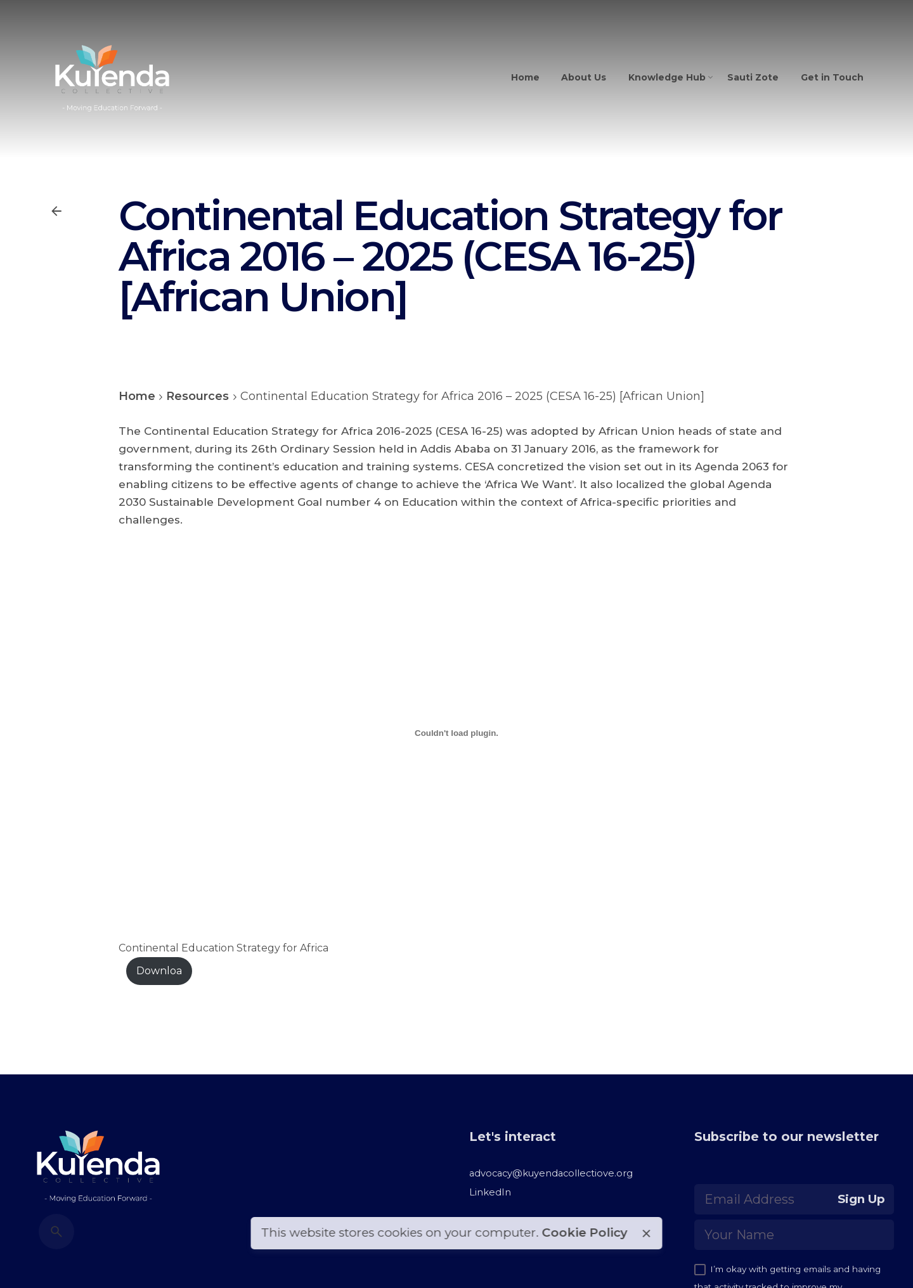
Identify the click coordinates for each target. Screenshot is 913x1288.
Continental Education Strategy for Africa (223, 948)
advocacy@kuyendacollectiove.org (551, 1173)
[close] (646, 1233)
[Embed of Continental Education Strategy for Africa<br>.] (457, 733)
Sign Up (861, 1199)
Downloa (159, 971)
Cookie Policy (584, 1232)
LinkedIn (490, 1192)
